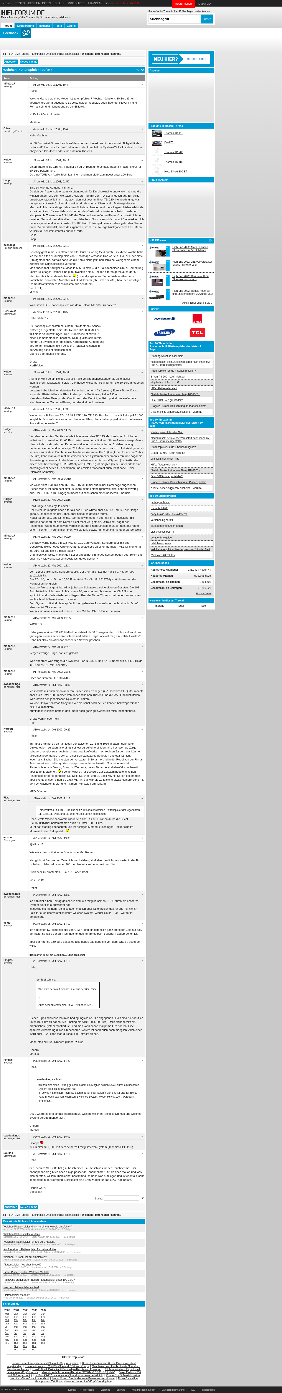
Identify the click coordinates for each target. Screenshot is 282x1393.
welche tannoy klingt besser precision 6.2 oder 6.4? (180, 549)
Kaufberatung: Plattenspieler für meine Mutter (29, 1249)
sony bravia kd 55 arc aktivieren (169, 514)
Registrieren (208, 1390)
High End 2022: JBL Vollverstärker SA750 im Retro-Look (192, 263)
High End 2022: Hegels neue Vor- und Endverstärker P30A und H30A (192, 292)
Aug (7, 1330)
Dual (181, 605)
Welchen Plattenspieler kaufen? (21, 1234)
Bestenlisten (39, 3)
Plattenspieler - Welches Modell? (22, 1264)
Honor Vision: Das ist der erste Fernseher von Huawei (83, 1378)
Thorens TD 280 (173, 152)
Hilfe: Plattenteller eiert (164, 388)
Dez (7, 1343)
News (7, 3)
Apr (7, 1317)
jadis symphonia (160, 502)
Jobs (109, 3)
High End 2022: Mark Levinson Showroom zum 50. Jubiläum (190, 249)
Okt (7, 1336)
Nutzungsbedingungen (143, 1390)
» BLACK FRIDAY (128, 3)
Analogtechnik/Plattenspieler (62, 53)
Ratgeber (44, 25)
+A (142, 69)
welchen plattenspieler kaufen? (21, 1287)
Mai (7, 1320)
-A (137, 69)
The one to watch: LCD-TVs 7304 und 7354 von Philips (57, 1366)
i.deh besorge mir (161, 543)
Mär (7, 1313)
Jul (6, 1326)
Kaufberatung (25, 25)
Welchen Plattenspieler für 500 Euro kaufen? (29, 1241)
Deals (59, 3)
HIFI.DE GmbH (21, 1389)
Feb (16, 1317)
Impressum (88, 1390)
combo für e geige (161, 537)
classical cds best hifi (163, 531)
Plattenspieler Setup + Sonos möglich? (173, 370)
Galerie (71, 25)
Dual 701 (169, 142)
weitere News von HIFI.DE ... (197, 302)
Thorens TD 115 (173, 133)
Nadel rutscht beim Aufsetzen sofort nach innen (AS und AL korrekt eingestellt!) (181, 363)
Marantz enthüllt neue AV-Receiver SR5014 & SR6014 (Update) (78, 1372)
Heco (203, 605)
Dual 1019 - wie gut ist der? (167, 400)
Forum (8, 25)
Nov (7, 1339)
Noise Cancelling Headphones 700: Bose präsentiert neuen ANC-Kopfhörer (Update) (86, 1380)
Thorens (159, 605)
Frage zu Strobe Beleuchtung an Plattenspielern (178, 405)
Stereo (25, 53)
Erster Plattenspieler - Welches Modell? (26, 1272)
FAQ (193, 1390)
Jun (7, 1323)
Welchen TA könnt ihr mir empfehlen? (25, 1257)
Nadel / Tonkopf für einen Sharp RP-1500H (175, 394)
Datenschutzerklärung (173, 1390)
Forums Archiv (203, 593)
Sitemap (121, 1390)
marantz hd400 (159, 508)
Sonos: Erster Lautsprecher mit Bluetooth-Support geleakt (45, 1363)
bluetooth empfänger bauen (167, 525)
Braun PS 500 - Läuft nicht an (168, 376)
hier (80, 1042)
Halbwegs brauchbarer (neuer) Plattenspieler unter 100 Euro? (39, 1279)
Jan (16, 1313)
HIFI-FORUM (11, 53)
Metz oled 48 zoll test (163, 555)
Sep (7, 1333)
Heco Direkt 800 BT (175, 171)
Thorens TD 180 (173, 162)
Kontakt (72, 1390)
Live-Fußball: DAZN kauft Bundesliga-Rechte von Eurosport (67, 1369)
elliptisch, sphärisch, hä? (165, 382)
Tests (20, 3)
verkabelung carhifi (162, 520)
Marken (94, 3)
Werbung (105, 1390)
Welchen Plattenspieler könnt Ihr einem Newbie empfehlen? (38, 1226)
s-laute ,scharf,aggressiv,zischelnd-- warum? (176, 411)
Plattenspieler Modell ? (16, 1295)
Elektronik (38, 53)
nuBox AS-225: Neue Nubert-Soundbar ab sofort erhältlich (68, 1375)
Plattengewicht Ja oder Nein (167, 356)
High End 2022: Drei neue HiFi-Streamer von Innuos (190, 278)
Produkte (76, 3)
